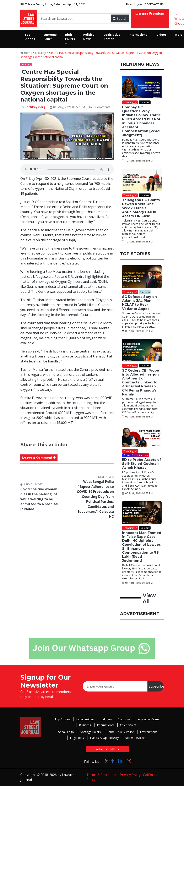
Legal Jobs (77, 738)
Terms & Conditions (101, 774)
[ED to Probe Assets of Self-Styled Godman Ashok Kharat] (142, 436)
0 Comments (99, 107)
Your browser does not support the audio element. (67, 169)
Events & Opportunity (104, 738)
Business (85, 725)
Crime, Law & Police (120, 732)
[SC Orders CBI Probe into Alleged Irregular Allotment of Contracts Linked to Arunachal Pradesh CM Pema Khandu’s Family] (142, 350)
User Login (134, 4)
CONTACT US (154, 4)
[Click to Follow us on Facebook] (112, 761)
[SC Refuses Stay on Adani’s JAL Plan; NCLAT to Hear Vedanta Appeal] (142, 276)
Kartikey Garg (35, 107)
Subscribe (149, 13)
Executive (124, 719)
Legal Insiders (85, 719)
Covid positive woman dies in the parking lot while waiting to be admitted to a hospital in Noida (39, 499)
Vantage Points (90, 732)
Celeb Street (128, 725)
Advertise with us (107, 749)
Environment (148, 732)
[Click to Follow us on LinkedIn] (120, 761)
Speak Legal (66, 732)
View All (149, 598)
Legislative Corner (148, 719)
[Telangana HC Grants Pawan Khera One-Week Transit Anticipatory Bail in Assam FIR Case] (142, 180)
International (105, 725)
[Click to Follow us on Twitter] (105, 761)
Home (26, 53)
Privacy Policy (130, 774)
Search (120, 18)
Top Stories (62, 719)
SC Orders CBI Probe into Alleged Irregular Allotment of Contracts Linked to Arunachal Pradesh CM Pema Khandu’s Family (141, 382)
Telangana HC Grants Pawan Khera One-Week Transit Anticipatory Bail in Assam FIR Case (141, 208)
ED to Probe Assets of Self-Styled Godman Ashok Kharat (141, 464)
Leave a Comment (39, 457)
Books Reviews (135, 738)
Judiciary (40, 53)
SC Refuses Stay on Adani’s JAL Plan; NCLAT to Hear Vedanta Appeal (139, 303)
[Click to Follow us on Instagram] (129, 761)
